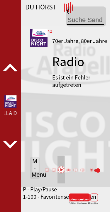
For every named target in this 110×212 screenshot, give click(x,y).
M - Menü (36, 168)
